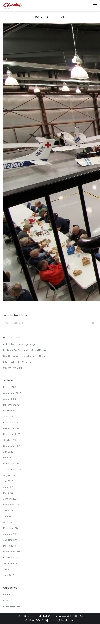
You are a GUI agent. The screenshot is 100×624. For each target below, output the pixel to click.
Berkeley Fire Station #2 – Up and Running (25, 350)
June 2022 (8, 487)
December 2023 (11, 428)
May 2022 (8, 493)
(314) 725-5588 (38, 620)
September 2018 (12, 563)
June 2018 (8, 575)
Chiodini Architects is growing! (19, 344)
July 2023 (8, 452)
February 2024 (11, 422)
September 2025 (12, 393)
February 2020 (11, 528)
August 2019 (10, 540)
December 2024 (11, 405)
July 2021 (8, 510)
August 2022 (10, 475)
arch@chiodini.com (63, 620)
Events (6, 594)
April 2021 (8, 522)
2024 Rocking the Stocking (17, 362)
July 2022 (8, 481)
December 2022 (11, 463)
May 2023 (8, 458)
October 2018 (10, 557)
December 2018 (11, 552)
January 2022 (10, 499)
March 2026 (9, 387)
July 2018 (8, 569)
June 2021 (8, 516)
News (6, 600)
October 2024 (10, 411)
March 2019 (9, 546)
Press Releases (11, 606)
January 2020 (10, 534)
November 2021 (11, 505)
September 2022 (12, 469)
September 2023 (12, 446)
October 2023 (10, 440)
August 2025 (10, 399)
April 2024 (8, 417)
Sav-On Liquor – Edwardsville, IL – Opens (24, 356)
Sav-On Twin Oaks (12, 368)
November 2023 (11, 434)
